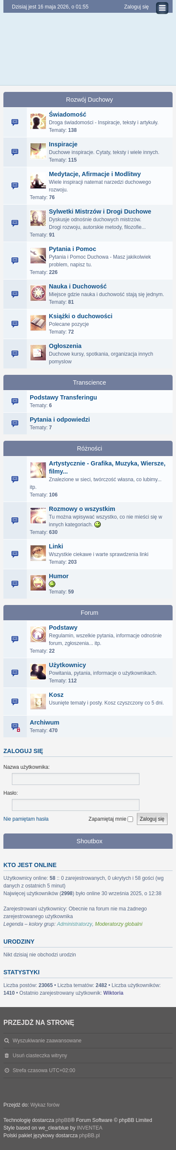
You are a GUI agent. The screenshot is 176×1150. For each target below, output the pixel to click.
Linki (56, 546)
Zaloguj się (23, 751)
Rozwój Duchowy (89, 99)
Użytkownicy (67, 665)
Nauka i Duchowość (78, 286)
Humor (58, 576)
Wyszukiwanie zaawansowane (47, 1041)
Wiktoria (113, 993)
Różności (89, 448)
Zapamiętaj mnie (110, 819)
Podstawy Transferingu (63, 397)
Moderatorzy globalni (118, 924)
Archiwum (45, 722)
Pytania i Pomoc (72, 248)
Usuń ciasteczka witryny (40, 1056)
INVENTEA (89, 1128)
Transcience (89, 382)
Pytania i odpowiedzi (60, 419)
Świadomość (67, 114)
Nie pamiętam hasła (25, 819)
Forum (90, 612)
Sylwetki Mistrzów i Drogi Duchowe (100, 211)
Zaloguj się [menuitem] (136, 6)
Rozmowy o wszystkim (82, 508)
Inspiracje (63, 144)
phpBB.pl (89, 1136)
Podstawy (63, 627)
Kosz (56, 694)
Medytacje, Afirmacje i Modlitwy (95, 174)
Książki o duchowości (81, 316)
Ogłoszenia (65, 345)
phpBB (63, 1120)
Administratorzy (74, 924)
